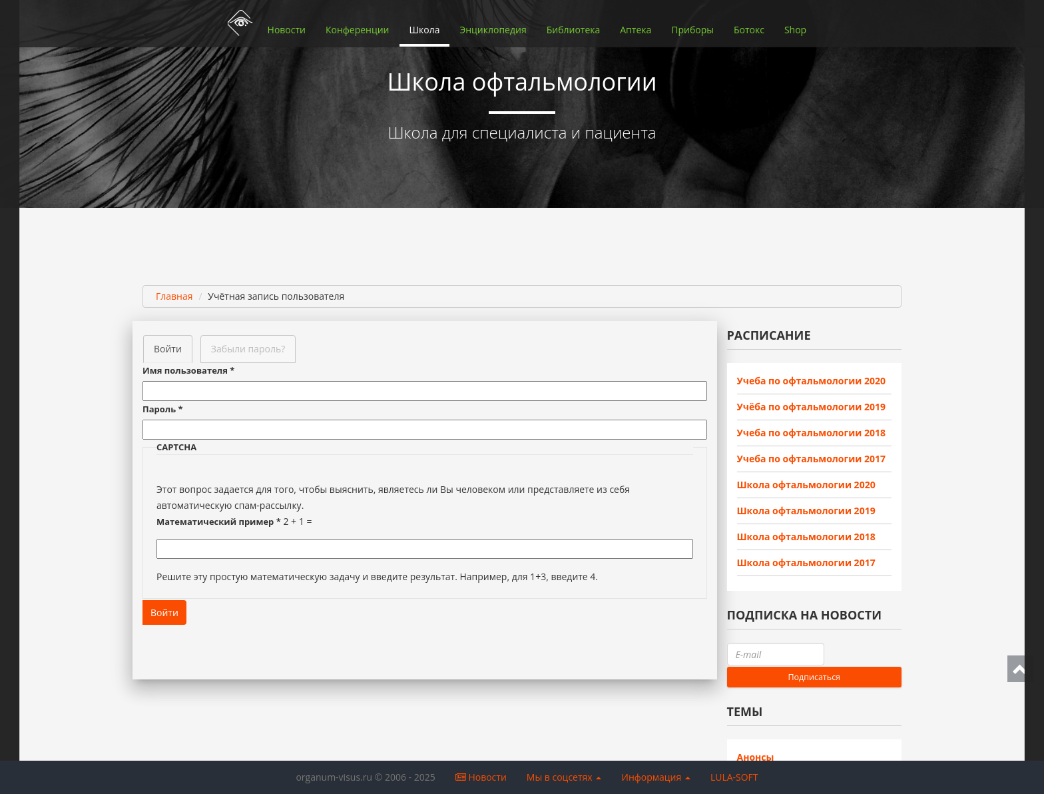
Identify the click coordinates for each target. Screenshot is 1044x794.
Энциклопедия (492, 29)
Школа (424, 29)
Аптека (635, 29)
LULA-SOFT (734, 777)
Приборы (692, 29)
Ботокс (749, 29)
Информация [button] (655, 777)
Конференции (358, 29)
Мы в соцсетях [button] (564, 777)
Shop (795, 29)
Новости (287, 29)
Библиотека (574, 29)
